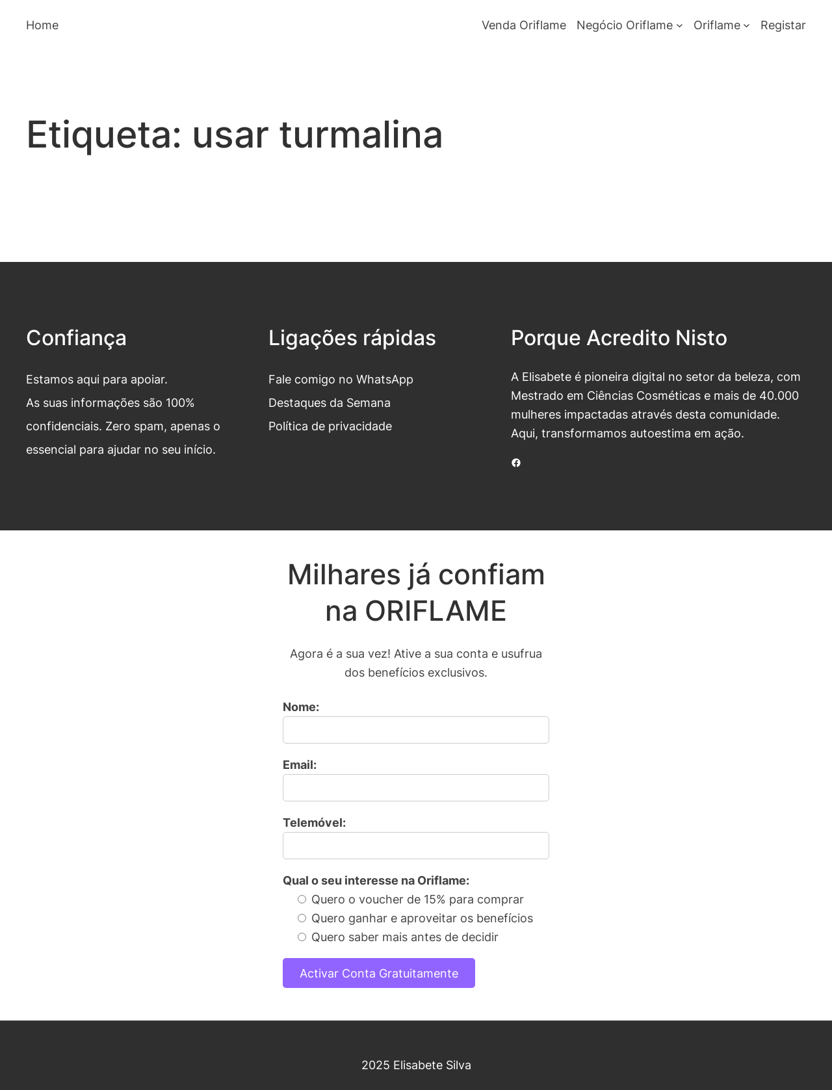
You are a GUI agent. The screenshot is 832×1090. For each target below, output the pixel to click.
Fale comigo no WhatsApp (340, 379)
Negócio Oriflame (625, 25)
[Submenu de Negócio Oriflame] (679, 25)
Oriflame (717, 25)
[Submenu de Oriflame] (746, 25)
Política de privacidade (330, 426)
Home (42, 25)
